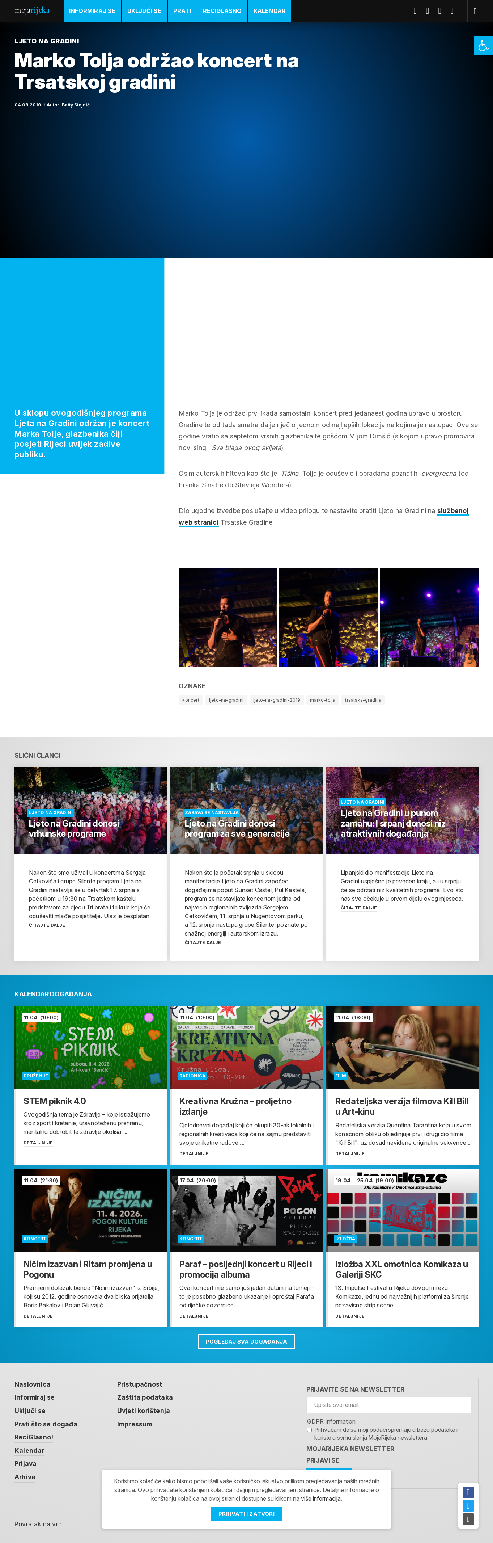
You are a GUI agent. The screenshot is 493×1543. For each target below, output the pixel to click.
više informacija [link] (321, 1498)
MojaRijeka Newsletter (350, 1448)
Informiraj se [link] (92, 10)
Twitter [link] (430, 11)
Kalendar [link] (270, 10)
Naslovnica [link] (32, 1384)
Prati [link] (182, 10)
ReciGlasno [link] (222, 10)
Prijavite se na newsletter (355, 1389)
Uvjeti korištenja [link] (144, 1410)
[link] (483, 45)
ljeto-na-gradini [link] (226, 700)
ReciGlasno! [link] (34, 1436)
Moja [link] (31, 10)
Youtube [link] (442, 11)
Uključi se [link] (144, 10)
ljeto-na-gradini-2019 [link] (276, 700)
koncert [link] (190, 700)
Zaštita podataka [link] (145, 1397)
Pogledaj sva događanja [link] (246, 1340)
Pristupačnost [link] (140, 1384)
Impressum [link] (136, 1423)
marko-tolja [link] (322, 700)
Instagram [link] (455, 11)
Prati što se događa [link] (46, 1423)
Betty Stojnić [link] (76, 105)
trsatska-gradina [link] (363, 700)
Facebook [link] (418, 11)
